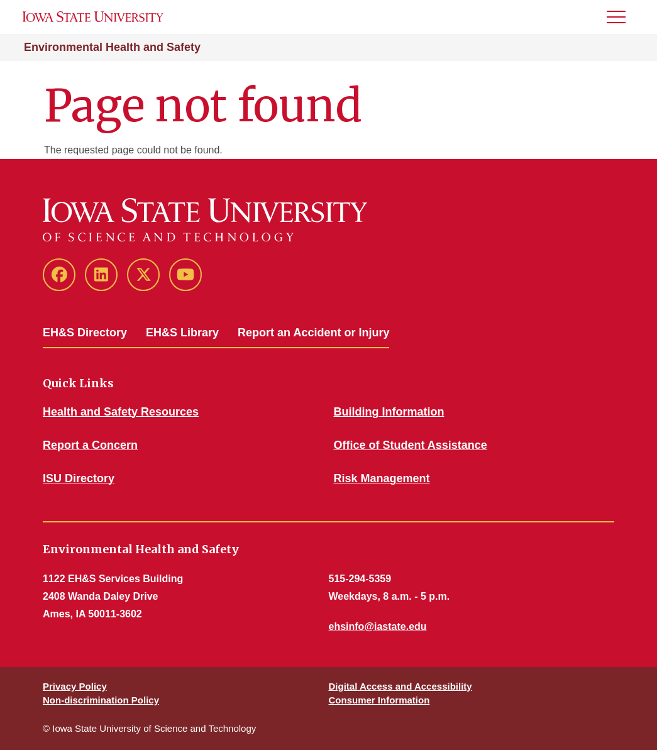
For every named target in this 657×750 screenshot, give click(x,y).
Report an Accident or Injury (313, 332)
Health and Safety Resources (121, 411)
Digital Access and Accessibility (400, 686)
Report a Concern (90, 445)
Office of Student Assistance (410, 445)
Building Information (389, 411)
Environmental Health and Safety (112, 47)
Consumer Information (379, 700)
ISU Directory (78, 478)
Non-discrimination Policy (101, 700)
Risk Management (382, 478)
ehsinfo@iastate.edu (378, 626)
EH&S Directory (85, 332)
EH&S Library (182, 332)
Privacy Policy (75, 686)
